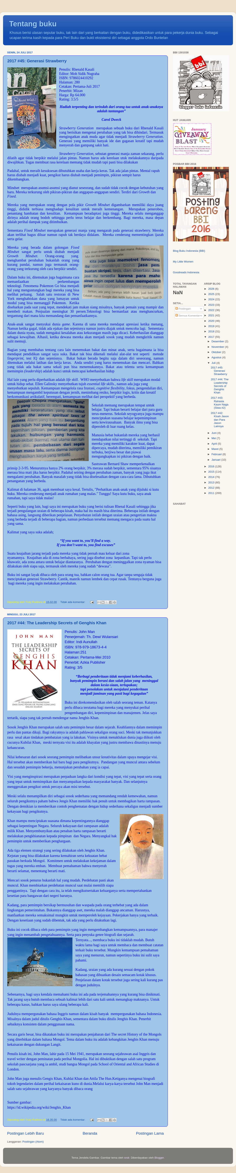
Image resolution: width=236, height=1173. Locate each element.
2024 (211, 299)
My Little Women (183, 261)
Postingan (183, 308)
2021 (211, 315)
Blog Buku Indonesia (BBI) (189, 250)
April (215, 443)
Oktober (217, 352)
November (218, 346)
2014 (211, 476)
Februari (217, 454)
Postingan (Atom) (33, 1141)
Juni (214, 432)
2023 (211, 304)
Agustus (217, 357)
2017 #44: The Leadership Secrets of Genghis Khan (56, 623)
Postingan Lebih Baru (25, 1133)
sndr (126, 1157)
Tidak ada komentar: (73, 602)
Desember (218, 341)
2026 (211, 288)
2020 (211, 320)
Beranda (90, 1133)
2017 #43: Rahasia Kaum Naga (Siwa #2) (219, 402)
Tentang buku (33, 24)
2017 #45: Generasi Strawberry (37, 61)
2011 (211, 493)
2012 (211, 487)
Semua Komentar (187, 315)
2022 (211, 310)
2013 (211, 482)
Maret (215, 448)
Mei (214, 438)
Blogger (159, 1157)
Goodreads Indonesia (186, 272)
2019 (211, 326)
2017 (211, 336)
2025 (211, 294)
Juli (214, 362)
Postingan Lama (150, 1133)
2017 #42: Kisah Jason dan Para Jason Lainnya (220, 420)
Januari (216, 459)
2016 (211, 466)
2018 (211, 331)
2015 (211, 471)
